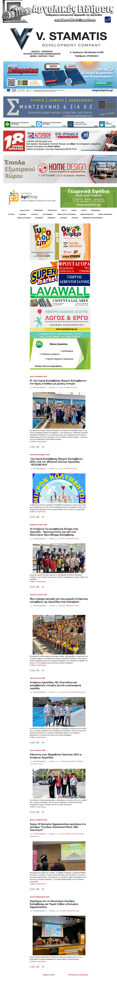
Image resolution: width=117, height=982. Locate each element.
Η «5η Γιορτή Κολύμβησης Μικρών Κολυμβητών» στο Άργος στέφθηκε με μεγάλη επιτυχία (58, 382)
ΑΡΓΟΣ (61, 834)
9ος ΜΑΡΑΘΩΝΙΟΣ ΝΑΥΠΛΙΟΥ (68, 761)
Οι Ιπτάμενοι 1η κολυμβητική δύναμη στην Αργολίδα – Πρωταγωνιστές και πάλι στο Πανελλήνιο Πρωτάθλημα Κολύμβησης (54, 531)
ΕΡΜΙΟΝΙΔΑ (51, 218)
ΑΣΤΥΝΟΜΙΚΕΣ (48, 214)
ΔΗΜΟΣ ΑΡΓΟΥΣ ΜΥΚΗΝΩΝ (66, 214)
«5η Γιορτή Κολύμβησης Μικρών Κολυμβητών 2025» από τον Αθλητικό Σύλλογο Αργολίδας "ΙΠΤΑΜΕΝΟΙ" (56, 461)
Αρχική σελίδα (49, 975)
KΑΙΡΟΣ (83, 210)
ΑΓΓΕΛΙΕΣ (11, 214)
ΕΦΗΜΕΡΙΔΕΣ (38, 210)
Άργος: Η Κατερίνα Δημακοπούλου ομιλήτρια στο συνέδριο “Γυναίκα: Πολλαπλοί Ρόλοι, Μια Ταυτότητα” (58, 827)
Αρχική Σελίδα (24, 210)
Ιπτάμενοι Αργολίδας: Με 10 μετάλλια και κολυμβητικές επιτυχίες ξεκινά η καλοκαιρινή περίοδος (55, 685)
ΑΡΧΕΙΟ (73, 210)
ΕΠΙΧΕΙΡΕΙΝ (39, 218)
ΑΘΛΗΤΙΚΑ (22, 214)
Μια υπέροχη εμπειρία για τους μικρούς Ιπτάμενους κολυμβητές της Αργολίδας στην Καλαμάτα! (59, 600)
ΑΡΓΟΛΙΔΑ (34, 214)
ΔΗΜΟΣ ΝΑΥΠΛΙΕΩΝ (24, 218)
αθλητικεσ (62, 692)
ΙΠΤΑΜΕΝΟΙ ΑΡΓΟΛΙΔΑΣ (70, 387)
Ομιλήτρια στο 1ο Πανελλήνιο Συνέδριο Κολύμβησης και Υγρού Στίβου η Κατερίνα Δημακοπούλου (54, 904)
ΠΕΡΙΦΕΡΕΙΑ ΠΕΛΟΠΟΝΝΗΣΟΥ (93, 218)
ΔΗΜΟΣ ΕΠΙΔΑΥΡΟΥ (87, 214)
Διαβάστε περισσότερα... (38, 441)
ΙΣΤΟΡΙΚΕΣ (63, 218)
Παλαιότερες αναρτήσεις (78, 975)
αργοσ (61, 387)
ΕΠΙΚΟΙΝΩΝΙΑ (95, 210)
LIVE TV (64, 210)
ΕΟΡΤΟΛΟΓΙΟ (52, 210)
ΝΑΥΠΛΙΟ (75, 218)
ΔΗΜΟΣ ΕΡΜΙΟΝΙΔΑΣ (105, 214)
